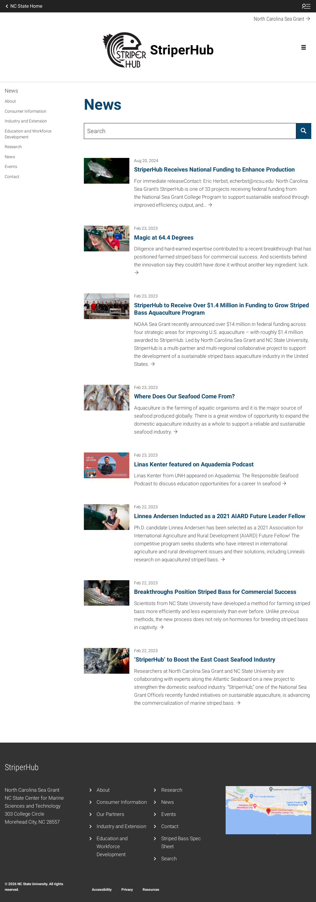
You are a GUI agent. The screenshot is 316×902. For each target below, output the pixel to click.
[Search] (303, 131)
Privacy (127, 890)
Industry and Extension (26, 121)
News (11, 91)
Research (13, 146)
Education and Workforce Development (28, 134)
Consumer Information (25, 111)
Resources (151, 890)
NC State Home (23, 6)
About (10, 101)
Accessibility (102, 890)
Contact (12, 176)
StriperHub (182, 50)
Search (169, 858)
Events (11, 166)
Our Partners (110, 814)
